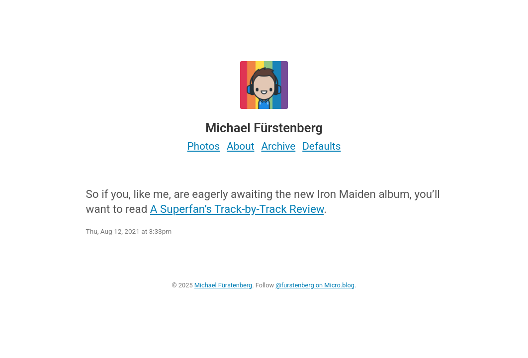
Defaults (321, 146)
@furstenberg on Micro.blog (314, 285)
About (240, 146)
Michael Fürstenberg (223, 285)
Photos (203, 146)
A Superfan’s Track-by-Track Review (237, 208)
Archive (278, 146)
